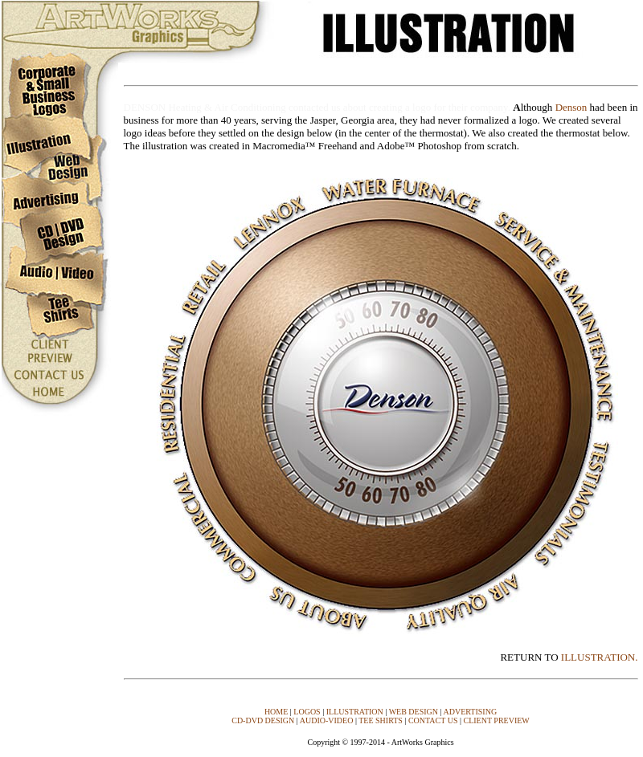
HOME (276, 711)
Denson (571, 107)
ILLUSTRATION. (599, 657)
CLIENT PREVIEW (496, 720)
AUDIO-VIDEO (327, 720)
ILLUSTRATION (354, 711)
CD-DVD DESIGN (262, 720)
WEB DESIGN (413, 711)
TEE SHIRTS (380, 720)
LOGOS (306, 711)
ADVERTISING (470, 711)
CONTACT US (433, 720)
